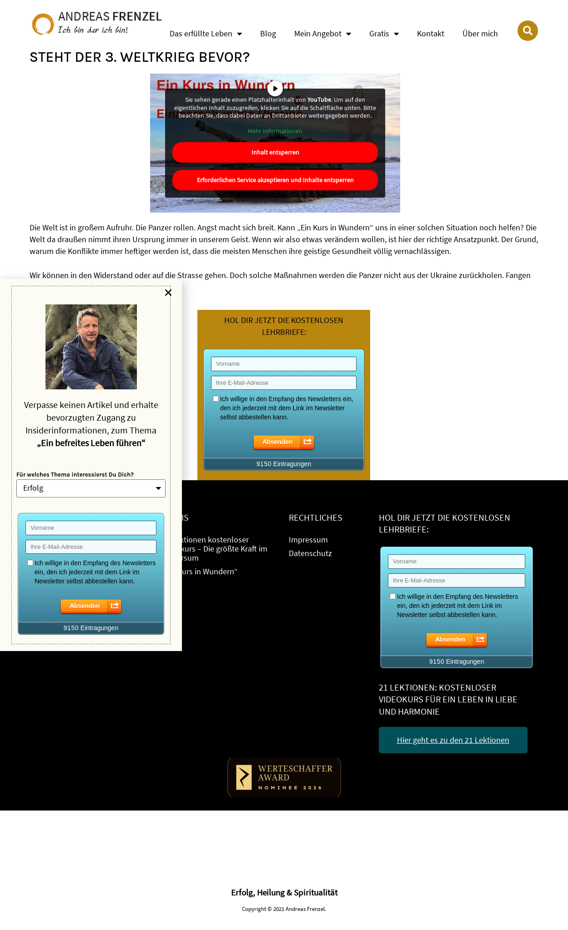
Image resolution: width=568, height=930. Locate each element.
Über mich (480, 33)
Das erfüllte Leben (206, 33)
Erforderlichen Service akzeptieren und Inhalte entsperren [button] (275, 180)
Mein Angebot (322, 33)
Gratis (384, 33)
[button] (168, 292)
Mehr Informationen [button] (275, 130)
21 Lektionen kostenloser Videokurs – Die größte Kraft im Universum (214, 548)
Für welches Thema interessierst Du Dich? (75, 474)
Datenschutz (310, 553)
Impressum (308, 539)
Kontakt (430, 33)
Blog (268, 33)
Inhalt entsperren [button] (275, 152)
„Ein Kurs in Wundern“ (199, 571)
